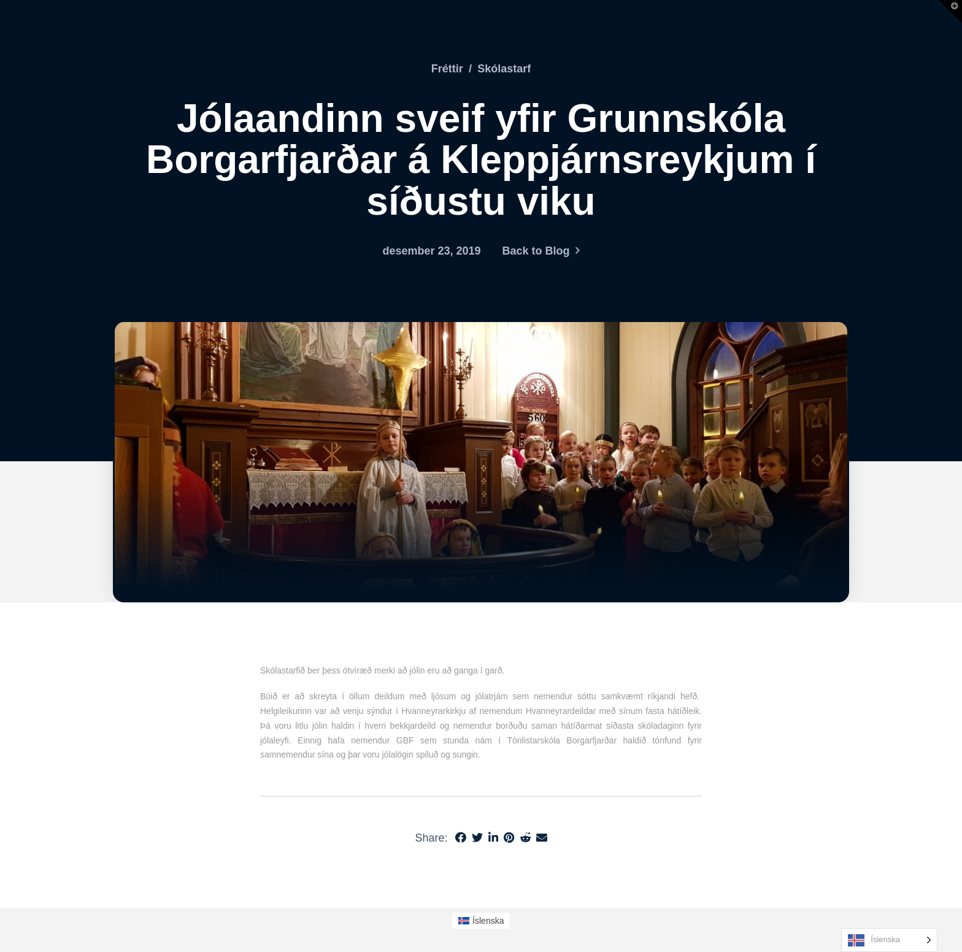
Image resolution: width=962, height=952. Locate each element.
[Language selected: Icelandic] (889, 940)
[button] (950, 11)
